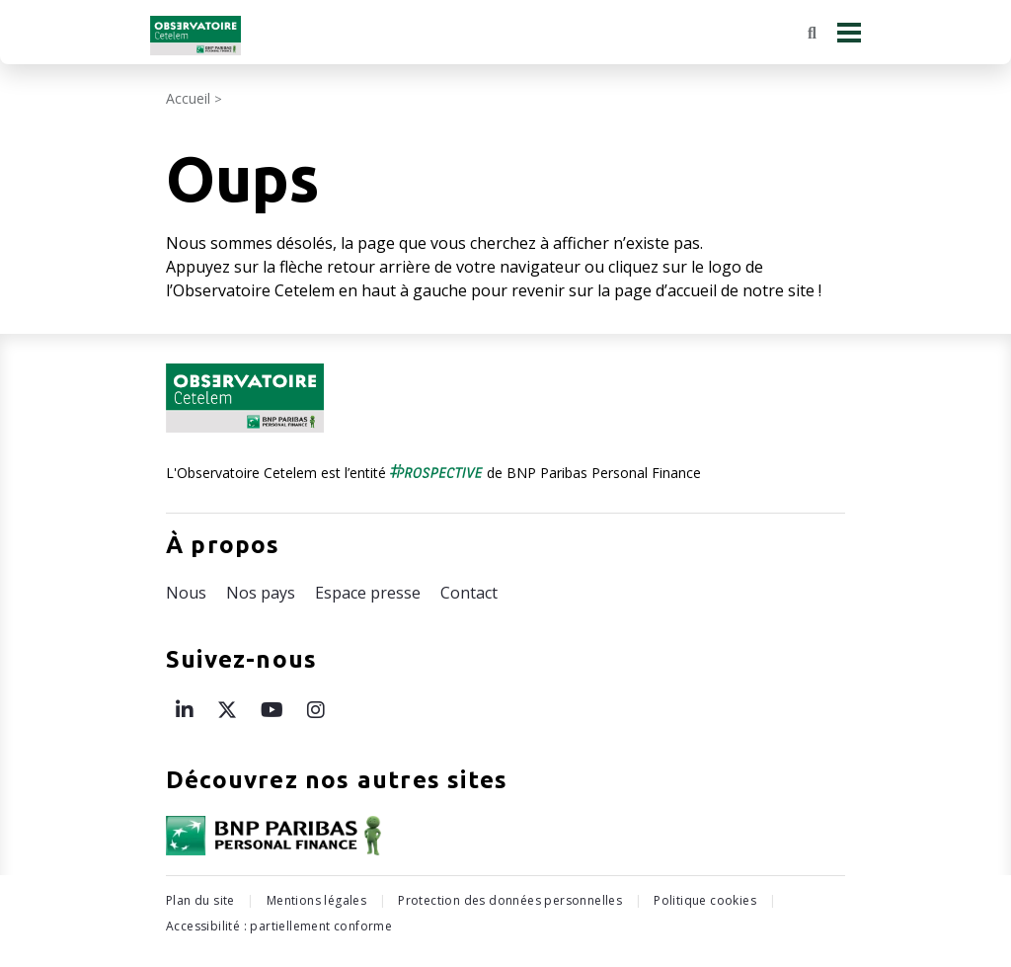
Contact (469, 593)
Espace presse (368, 593)
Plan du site (200, 900)
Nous (186, 593)
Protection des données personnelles (510, 900)
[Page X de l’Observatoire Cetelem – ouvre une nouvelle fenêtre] (227, 709)
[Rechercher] (812, 32)
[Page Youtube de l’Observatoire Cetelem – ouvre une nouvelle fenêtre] (272, 709)
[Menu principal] (849, 32)
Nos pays (260, 593)
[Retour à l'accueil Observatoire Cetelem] (195, 35)
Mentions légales (316, 900)
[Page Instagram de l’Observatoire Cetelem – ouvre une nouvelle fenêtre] (316, 709)
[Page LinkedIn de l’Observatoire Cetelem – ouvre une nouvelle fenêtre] (185, 709)
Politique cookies (705, 900)
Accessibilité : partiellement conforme (279, 926)
